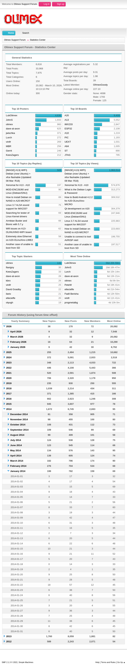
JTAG (67, 155)
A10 (67, 133)
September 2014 (19, 429)
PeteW (68, 285)
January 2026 (17, 347)
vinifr (8, 141)
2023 (9, 362)
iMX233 (69, 124)
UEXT (68, 141)
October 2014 (17, 424)
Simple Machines (26, 662)
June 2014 (16, 445)
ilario (8, 293)
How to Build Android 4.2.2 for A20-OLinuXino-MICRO (79, 201)
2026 (9, 326)
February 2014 (18, 466)
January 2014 (17, 471)
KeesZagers (12, 155)
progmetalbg (71, 302)
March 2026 (16, 336)
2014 (9, 409)
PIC (66, 137)
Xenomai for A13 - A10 (18, 185)
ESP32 (68, 128)
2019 (9, 383)
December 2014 (19, 414)
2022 (9, 367)
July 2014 (15, 440)
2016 (9, 398)
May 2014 (15, 450)
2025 (9, 352)
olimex (9, 124)
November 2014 (19, 419)
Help (97, 662)
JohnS (9, 120)
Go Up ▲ (121, 662)
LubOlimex (11, 115)
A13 (67, 120)
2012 (9, 641)
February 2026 (18, 342)
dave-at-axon (13, 128)
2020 (9, 378)
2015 (9, 404)
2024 (9, 357)
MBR (8, 146)
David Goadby (13, 289)
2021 (9, 373)
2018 (9, 388)
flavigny (10, 267)
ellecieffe (10, 298)
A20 (67, 115)
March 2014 (16, 460)
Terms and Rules (108, 662)
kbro (8, 280)
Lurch (9, 137)
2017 (9, 393)
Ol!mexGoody (100, 84)
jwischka (10, 133)
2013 (9, 636)
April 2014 (16, 455)
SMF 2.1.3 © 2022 (9, 662)
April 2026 (16, 331)
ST (66, 150)
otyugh (9, 302)
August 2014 (17, 435)
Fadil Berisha (71, 293)
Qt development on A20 (77, 208)
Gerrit (9, 150)
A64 (67, 146)
